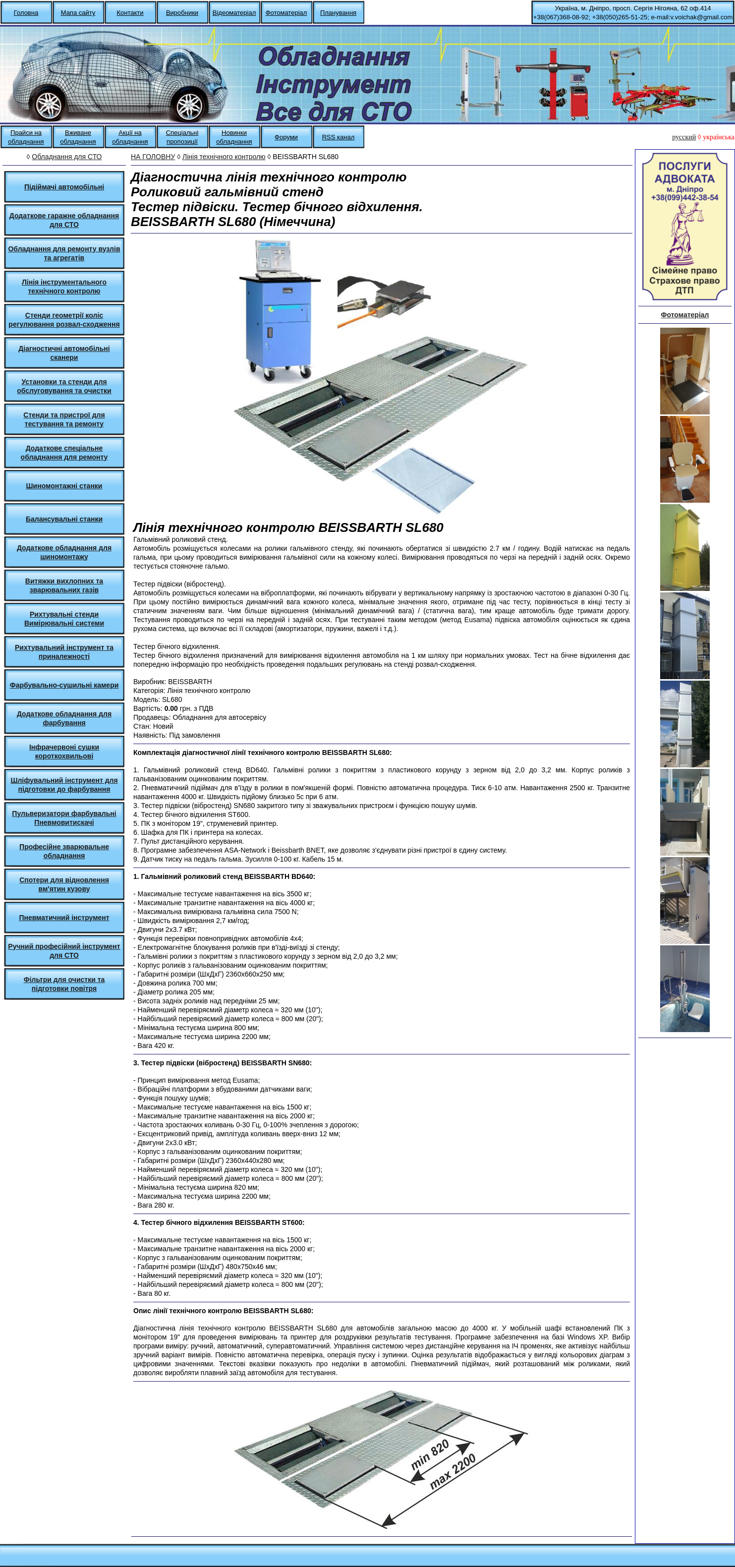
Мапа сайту (78, 12)
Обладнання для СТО (67, 157)
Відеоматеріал (234, 12)
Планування (338, 12)
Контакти (129, 12)
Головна (26, 12)
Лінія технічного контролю (224, 157)
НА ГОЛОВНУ (153, 157)
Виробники (182, 12)
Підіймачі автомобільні (64, 187)
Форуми (286, 137)
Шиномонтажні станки (64, 486)
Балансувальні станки (64, 519)
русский (684, 137)
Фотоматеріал (286, 12)
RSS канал (338, 137)
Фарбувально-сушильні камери (64, 685)
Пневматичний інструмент (64, 918)
